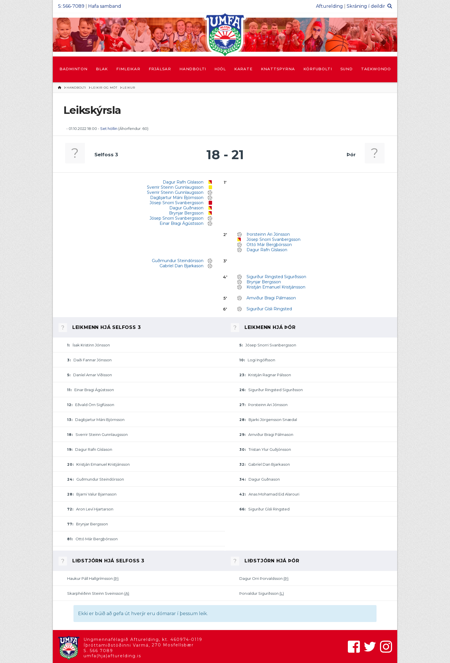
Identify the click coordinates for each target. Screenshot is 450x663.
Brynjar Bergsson (186, 213)
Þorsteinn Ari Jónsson (268, 234)
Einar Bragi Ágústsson (181, 223)
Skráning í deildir (366, 6)
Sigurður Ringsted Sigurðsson (276, 276)
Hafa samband (104, 6)
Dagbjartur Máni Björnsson (176, 197)
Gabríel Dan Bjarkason (181, 265)
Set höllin (108, 128)
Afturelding (329, 6)
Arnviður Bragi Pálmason (271, 298)
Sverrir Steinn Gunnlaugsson (175, 187)
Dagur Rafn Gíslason (183, 182)
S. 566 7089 (98, 650)
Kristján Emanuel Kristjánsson (276, 287)
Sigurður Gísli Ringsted (269, 308)
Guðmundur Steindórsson (177, 260)
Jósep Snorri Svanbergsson (176, 202)
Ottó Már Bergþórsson (269, 244)
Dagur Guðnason (186, 207)
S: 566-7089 (71, 6)
